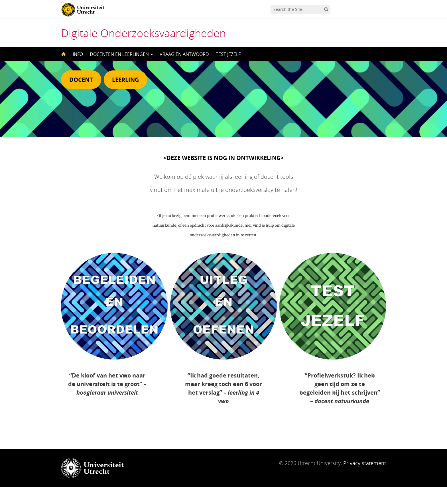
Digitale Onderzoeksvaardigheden (143, 32)
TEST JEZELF (228, 54)
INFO (78, 54)
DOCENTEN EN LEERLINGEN (121, 54)
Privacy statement (364, 463)
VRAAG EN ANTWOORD (184, 54)
